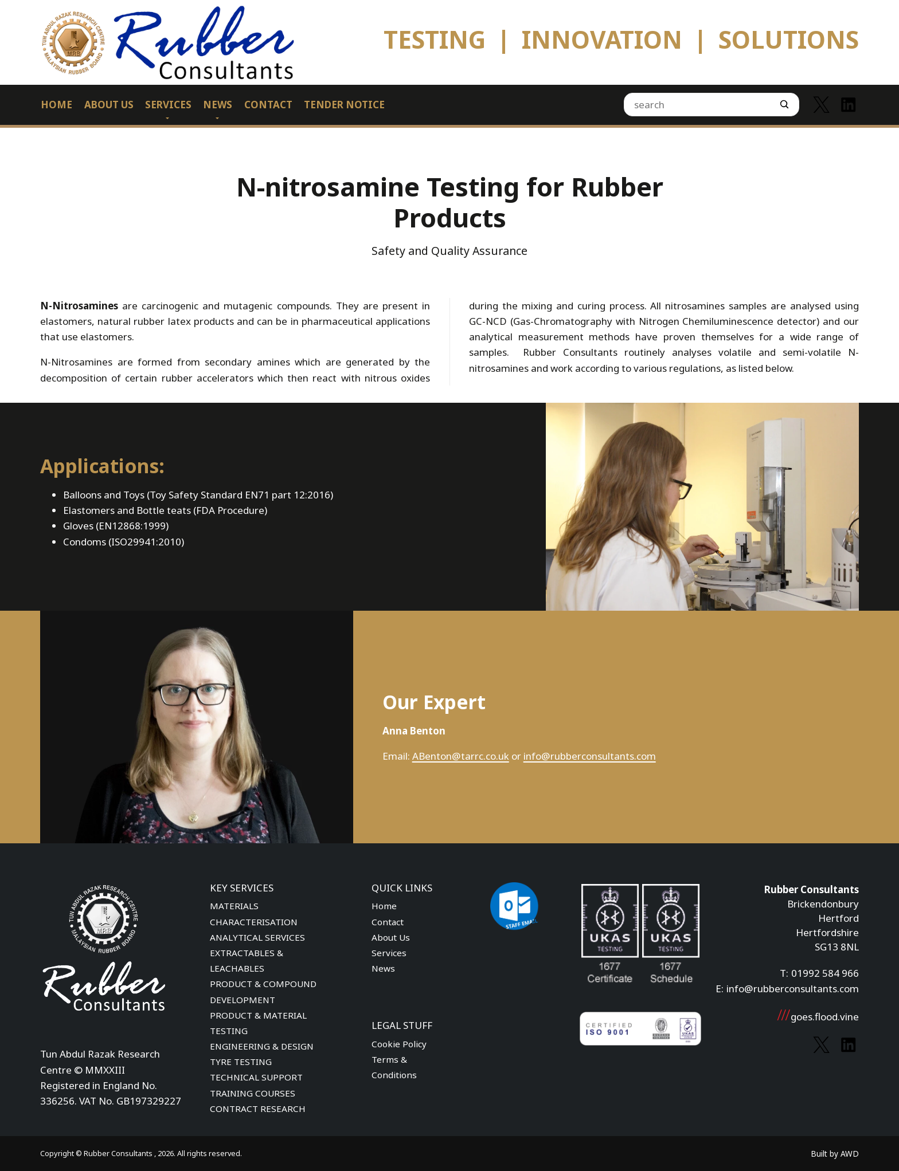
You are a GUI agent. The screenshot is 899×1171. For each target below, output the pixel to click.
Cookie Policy (399, 1044)
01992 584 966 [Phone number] (825, 973)
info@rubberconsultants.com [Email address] (792, 988)
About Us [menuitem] (109, 104)
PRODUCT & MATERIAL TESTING (258, 1022)
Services (389, 952)
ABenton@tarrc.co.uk (460, 756)
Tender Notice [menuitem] (344, 104)
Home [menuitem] (56, 104)
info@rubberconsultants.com (589, 756)
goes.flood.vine (817, 1016)
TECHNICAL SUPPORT (256, 1077)
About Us (391, 937)
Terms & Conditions (394, 1067)
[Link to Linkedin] (848, 104)
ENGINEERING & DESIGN (262, 1046)
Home (384, 905)
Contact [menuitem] (268, 104)
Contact (388, 922)
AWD (850, 1153)
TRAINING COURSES (252, 1093)
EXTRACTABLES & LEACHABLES (246, 960)
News (383, 968)
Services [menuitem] (168, 104)
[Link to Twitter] (821, 104)
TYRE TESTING (241, 1061)
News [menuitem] (217, 104)
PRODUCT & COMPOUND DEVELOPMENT (263, 991)
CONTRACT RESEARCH (258, 1108)
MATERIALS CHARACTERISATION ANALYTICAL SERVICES (257, 921)
